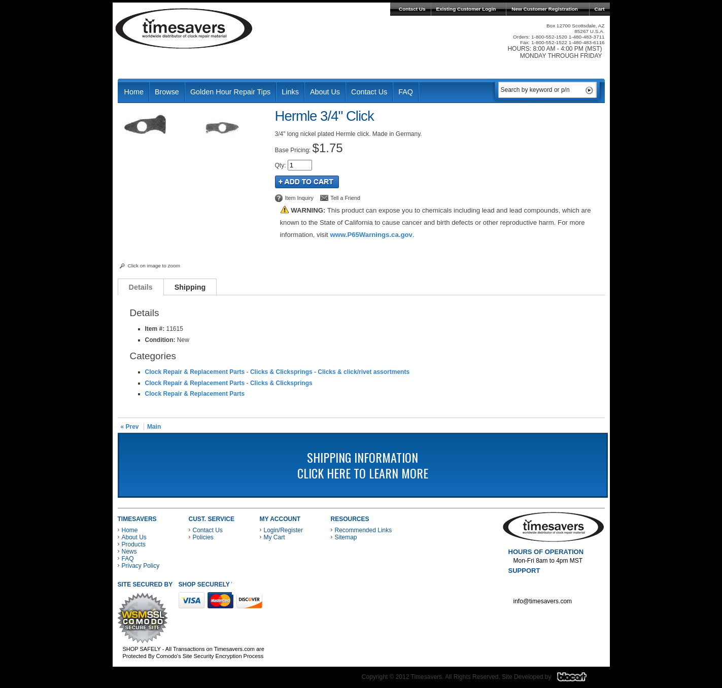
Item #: (155, 328)
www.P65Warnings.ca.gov (371, 234)
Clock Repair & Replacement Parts (195, 371)
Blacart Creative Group (578, 679)
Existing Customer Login (466, 9)
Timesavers (184, 28)
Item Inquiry (299, 198)
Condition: (160, 339)
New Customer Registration (544, 9)
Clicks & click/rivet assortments (363, 371)
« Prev (130, 426)
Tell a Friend (345, 198)
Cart (600, 9)
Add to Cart (307, 182)
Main (154, 426)
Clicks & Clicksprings (281, 371)
